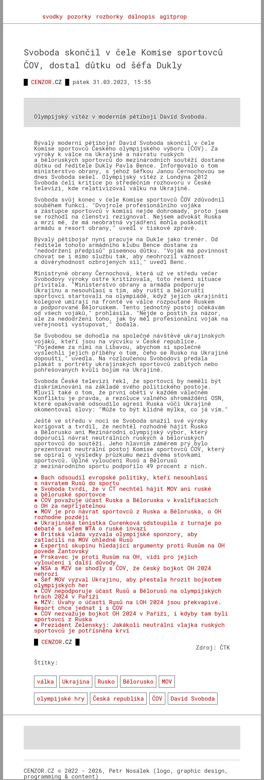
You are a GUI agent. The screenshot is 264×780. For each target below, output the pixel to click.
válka (45, 681)
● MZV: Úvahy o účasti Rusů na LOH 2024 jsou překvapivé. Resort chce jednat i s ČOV (127, 604)
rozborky (109, 16)
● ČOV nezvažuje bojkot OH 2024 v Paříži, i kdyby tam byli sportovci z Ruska (131, 616)
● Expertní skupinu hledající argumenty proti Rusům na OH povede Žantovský (129, 548)
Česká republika (118, 698)
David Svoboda (193, 698)
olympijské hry (61, 698)
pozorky (79, 16)
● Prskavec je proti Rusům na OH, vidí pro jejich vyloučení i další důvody (115, 559)
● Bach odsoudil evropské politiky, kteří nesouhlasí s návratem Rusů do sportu (121, 480)
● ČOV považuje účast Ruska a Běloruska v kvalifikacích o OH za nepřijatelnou (126, 502)
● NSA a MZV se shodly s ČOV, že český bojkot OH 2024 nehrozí (122, 570)
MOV (167, 681)
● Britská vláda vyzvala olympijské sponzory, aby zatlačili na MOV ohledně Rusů (115, 536)
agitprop (173, 16)
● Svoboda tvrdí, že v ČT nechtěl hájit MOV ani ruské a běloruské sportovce (122, 491)
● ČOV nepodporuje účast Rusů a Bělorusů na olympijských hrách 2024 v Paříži (127, 593)
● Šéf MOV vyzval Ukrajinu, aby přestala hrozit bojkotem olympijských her (127, 582)
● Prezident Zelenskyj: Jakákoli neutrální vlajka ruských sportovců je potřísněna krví (129, 627)
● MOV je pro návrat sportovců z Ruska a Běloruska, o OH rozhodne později (127, 514)
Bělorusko (138, 681)
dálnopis (141, 16)
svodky (52, 16)
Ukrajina (75, 681)
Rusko (106, 681)
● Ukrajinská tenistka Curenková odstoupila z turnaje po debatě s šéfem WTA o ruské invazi (127, 525)
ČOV (157, 698)
